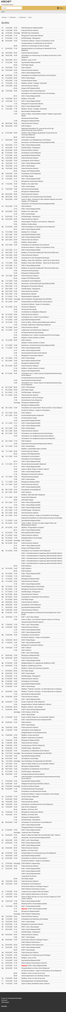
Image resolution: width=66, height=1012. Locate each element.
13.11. (8, 464)
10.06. (8, 815)
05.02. (8, 206)
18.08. (8, 727)
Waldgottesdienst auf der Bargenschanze (34, 732)
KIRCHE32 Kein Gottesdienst (30, 33)
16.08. (8, 735)
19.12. (8, 320)
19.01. (8, 255)
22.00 (15, 309)
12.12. (8, 345)
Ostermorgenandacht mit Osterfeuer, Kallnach (35, 976)
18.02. (8, 166)
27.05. (8, 863)
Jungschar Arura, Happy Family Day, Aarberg (35, 891)
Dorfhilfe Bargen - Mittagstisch (30, 38)
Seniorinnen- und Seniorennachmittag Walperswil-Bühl (38, 142)
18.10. (8, 568)
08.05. (8, 924)
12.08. (8, 740)
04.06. (8, 840)
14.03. (8, 98)
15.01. (8, 265)
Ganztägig (17, 33)
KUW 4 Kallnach (26, 340)
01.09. (8, 679)
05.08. (8, 748)
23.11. (8, 433)
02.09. (8, 676)
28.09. (8, 605)
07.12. (8, 373)
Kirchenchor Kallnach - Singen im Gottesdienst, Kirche (37, 41)
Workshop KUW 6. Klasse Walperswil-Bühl (34, 904)
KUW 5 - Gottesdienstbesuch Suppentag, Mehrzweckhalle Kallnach (41, 561)
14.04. (8, 28)
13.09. (8, 640)
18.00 (15, 224)
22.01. (8, 250)
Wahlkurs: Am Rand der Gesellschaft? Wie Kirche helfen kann (40, 253)
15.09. (8, 627)
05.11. (8, 508)
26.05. (8, 866)
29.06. (8, 774)
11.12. (8, 348)
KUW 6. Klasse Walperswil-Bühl (30, 845)
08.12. (8, 366)
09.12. (8, 361)
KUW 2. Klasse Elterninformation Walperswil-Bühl (36, 720)
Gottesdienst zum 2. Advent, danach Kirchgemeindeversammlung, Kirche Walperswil (41, 384)
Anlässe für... (13, 17)
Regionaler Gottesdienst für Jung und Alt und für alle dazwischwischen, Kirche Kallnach (37, 129)
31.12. (8, 296)
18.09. (8, 617)
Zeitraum (4, 17)
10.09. (8, 648)
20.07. (8, 758)
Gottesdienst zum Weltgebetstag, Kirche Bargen (36, 140)
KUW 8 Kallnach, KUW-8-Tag (30, 712)
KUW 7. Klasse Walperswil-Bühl (30, 699)
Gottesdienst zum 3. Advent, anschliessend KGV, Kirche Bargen (40, 335)
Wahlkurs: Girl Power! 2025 (29, 809)
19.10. (8, 551)
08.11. (8, 492)
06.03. (8, 140)
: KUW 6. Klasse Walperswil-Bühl (34, 909)
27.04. (8, 955)
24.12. (8, 307)
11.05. (8, 919)
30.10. (8, 523)
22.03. (8, 75)
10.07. (8, 764)
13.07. (8, 761)
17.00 (15, 48)
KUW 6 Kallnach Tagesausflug (30, 863)
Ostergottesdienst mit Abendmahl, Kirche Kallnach (36, 43)
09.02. (8, 194)
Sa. (3, 60)
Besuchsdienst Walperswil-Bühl (30, 111)
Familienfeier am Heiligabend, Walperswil (33, 312)
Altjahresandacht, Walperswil (30, 296)
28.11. (8, 415)
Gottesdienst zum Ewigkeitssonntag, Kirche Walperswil (38, 438)
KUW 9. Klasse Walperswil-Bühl (30, 73)
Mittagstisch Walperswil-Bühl (30, 121)
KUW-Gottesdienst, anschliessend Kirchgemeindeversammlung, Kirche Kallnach (40, 777)
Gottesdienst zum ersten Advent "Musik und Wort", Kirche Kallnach (41, 408)
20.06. (8, 799)
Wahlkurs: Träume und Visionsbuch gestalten (35, 668)
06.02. (8, 199)
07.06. (8, 830)
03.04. (8, 48)
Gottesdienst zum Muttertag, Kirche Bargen (34, 919)
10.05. (8, 922)
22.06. (8, 789)
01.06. (8, 853)
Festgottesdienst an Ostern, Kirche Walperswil (35, 968)
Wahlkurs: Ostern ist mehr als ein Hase (33, 973)
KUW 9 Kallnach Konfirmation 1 (31, 942)
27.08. (8, 686)
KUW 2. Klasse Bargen (28, 673)
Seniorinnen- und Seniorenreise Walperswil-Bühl (35, 838)
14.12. (8, 330)
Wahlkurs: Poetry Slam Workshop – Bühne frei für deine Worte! (40, 260)
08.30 (15, 78)
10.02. (8, 189)
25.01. (8, 245)
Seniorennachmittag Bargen (30, 118)
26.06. (8, 784)
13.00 (15, 325)
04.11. (8, 510)
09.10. (8, 589)
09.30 (15, 88)
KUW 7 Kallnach (26, 648)
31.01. (8, 232)
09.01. (8, 283)
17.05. (8, 891)
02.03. (8, 150)
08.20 (15, 809)
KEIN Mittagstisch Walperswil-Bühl (32, 28)
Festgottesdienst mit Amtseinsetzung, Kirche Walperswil (38, 853)
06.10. (8, 594)
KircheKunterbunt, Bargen (29, 80)
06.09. (8, 666)
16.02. (8, 168)
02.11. (8, 515)
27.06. (8, 781)
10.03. (8, 109)
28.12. (8, 299)
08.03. (8, 126)
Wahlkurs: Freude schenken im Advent (33, 337)
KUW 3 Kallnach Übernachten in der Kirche (34, 894)
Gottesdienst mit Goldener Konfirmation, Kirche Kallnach (38, 75)
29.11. (8, 413)
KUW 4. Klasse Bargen (28, 166)
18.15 (15, 815)
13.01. (8, 268)
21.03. (8, 78)
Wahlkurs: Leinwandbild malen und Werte (34, 449)
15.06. (8, 804)
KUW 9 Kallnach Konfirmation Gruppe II (33, 889)
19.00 (15, 222)
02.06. (8, 848)
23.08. (8, 707)
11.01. (8, 281)
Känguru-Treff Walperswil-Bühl (30, 88)
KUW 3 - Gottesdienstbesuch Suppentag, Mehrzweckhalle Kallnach (41, 556)
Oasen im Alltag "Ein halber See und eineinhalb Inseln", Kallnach (40, 835)
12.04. (8, 33)
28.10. (8, 533)
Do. (3, 36)
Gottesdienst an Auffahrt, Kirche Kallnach (34, 858)
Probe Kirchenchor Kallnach (29, 30)
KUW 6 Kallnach (26, 571)
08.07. (8, 766)
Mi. (3, 106)
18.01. (8, 258)
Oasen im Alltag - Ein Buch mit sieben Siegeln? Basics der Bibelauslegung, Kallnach (38, 524)
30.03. (8, 53)
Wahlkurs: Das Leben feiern (29, 184)
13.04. (8, 30)
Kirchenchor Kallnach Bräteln (30, 786)
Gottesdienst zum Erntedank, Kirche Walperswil (35, 551)
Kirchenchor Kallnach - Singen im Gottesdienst (35, 304)
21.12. (8, 317)
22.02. (8, 161)
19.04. (8, 978)
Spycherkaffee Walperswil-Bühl (30, 62)
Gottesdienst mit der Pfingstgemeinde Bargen (35, 258)
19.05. (8, 881)
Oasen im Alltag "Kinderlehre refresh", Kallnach (35, 983)
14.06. (8, 807)
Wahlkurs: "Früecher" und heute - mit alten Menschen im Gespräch (41, 689)
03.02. (8, 216)
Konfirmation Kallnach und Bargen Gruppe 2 (34, 886)
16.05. (8, 894)
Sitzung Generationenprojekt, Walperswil (33, 464)
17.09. (8, 625)
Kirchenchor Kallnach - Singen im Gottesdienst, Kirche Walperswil (41, 971)
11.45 (15, 36)
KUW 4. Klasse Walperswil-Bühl (30, 229)
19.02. (8, 163)
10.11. (8, 484)
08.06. (8, 822)
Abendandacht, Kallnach (28, 294)
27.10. (8, 535)
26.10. (8, 538)
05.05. (8, 935)
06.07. (8, 769)
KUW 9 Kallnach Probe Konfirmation (32, 945)
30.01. (8, 234)
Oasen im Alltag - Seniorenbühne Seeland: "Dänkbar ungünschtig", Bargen (41, 115)
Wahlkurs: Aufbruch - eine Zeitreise (32, 707)
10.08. (8, 745)
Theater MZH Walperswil (28, 497)
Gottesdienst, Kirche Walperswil (31, 153)
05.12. (8, 390)
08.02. (8, 197)
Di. (2, 28)
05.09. (8, 671)
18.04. (8, 981)
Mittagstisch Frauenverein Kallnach (32, 36)
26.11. (8, 428)
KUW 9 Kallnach (26, 68)
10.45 (15, 774)
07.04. (8, 38)
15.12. (8, 327)
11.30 (15, 38)
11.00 (15, 332)
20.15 (15, 464)
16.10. (8, 573)
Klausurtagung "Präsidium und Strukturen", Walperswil (37, 222)
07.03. (8, 133)
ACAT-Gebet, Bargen (27, 65)
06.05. (8, 929)
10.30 (15, 891)
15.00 (15, 619)
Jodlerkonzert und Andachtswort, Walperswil (35, 330)
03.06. (8, 843)
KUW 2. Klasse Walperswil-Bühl (30, 426)
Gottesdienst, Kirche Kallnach (30, 161)
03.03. (8, 148)
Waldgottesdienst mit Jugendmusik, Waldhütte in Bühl (38, 663)
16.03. (8, 86)
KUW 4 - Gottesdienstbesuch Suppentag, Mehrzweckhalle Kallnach (41, 558)
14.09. (8, 635)
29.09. (8, 602)
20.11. (8, 441)
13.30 (15, 166)
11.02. (8, 184)
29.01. (8, 237)
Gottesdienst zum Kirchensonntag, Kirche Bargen (36, 197)
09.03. (8, 123)
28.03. (8, 60)
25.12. (8, 302)
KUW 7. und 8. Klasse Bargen (30, 617)
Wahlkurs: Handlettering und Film (31, 666)
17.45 (15, 68)
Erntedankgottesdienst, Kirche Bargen (32, 586)
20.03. (8, 80)
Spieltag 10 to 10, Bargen (29, 232)
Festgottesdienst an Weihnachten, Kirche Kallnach (36, 302)
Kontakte (4, 1006)
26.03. (8, 68)
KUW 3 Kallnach (26, 492)
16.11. (8, 456)
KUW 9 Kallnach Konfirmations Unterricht (34, 963)
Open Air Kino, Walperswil (29, 807)
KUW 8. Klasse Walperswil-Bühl (30, 630)
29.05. (8, 858)
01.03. (8, 153)
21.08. (8, 717)
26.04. (8, 958)
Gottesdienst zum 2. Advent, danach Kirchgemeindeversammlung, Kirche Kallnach (41, 374)
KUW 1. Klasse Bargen (28, 937)
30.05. (8, 856)
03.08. (8, 751)
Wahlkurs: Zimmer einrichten (30, 735)
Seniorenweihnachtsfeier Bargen (31, 380)
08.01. (8, 286)
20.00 (15, 30)
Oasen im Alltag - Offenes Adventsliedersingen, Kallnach (38, 322)
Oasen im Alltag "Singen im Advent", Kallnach (35, 469)
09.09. (8, 655)
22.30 (15, 307)
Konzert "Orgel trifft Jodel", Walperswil (33, 702)
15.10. (8, 576)
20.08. (8, 722)
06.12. (8, 387)
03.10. (8, 599)
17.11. (8, 451)
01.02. (8, 227)
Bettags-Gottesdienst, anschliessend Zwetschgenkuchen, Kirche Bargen (41, 613)
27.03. (8, 62)
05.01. (8, 291)
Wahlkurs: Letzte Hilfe (28, 98)
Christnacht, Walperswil (28, 307)
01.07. (8, 771)
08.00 (15, 973)
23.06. (8, 786)
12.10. (8, 586)
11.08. (8, 743)
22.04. (8, 965)
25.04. (8, 960)
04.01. (8, 294)
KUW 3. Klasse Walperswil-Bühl (30, 96)
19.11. (8, 446)
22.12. (8, 314)
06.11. (8, 502)
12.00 (15, 28)
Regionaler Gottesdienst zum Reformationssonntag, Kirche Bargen (41, 518)
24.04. (8, 963)
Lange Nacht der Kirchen (29, 876)
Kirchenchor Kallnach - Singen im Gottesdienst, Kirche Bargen (40, 515)
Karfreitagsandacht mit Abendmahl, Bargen (34, 981)
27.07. (8, 753)
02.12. (8, 392)
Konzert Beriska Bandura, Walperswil (32, 415)
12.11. (8, 477)
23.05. (8, 869)
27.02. (8, 155)
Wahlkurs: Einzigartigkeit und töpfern (32, 527)
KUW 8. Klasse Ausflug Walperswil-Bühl (33, 709)
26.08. (8, 691)
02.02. (8, 219)
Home (3, 12)
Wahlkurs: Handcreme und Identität (32, 738)
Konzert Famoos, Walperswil (30, 796)
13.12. (8, 340)
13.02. (8, 176)
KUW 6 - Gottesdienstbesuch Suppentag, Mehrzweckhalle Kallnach (41, 563)
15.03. (8, 91)
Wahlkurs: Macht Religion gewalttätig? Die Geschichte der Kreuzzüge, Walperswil (39, 134)
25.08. (8, 697)
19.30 (15, 140)
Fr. (2, 48)
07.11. (8, 497)
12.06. (8, 812)
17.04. (8, 983)
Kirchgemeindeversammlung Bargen (32, 332)
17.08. (8, 730)
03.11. (8, 513)
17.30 (15, 73)
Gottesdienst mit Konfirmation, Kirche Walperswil (36, 822)
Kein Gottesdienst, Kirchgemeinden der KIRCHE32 (36, 299)
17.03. (8, 83)
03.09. (8, 673)
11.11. (8, 482)
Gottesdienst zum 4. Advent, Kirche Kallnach (35, 317)
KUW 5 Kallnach (26, 413)
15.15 (15, 101)
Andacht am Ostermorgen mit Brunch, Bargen (35, 46)
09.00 (15, 65)
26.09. (8, 607)
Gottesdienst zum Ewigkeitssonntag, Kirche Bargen (37, 433)
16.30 (15, 330)
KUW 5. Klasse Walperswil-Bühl (30, 461)
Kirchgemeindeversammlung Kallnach (33, 378)
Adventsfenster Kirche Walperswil (31, 400)
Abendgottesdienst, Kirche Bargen (31, 538)
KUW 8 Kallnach (26, 576)
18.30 (15, 184)
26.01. (8, 240)
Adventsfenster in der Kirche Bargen (32, 398)
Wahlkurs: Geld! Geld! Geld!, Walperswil (33, 495)
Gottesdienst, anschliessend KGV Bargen (33, 791)
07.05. (8, 927)
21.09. (8, 612)
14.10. (8, 579)
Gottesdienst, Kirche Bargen (29, 681)
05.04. (8, 41)
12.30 (15, 668)
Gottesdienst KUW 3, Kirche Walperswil (33, 91)
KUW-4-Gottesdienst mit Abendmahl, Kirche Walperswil (38, 227)
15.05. (8, 897)
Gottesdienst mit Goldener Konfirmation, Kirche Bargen (38, 93)
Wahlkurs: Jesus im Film (28, 60)
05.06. (8, 835)
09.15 (15, 60)
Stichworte (23, 17)
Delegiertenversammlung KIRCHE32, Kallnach (35, 784)
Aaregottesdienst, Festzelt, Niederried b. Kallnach (36, 704)
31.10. (8, 520)
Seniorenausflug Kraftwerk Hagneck (32, 622)
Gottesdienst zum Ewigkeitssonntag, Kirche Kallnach (37, 436)
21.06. (8, 796)
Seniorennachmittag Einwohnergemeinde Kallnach (36, 444)
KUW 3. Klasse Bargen (28, 446)
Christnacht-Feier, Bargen (29, 309)
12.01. (8, 276)
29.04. (8, 947)
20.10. (8, 543)
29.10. (8, 527)
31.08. (8, 681)
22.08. (8, 709)
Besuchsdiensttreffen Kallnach (30, 533)
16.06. (8, 802)
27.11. (8, 423)
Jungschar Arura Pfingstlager (30, 832)
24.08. (8, 702)
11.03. (8, 106)
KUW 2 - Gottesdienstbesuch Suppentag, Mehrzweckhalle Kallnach (41, 553)
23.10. (8, 540)
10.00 (15, 41)
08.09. (8, 658)
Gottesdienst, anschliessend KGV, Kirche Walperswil (37, 804)
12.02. (8, 179)
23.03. (8, 70)
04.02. (8, 211)
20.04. (8, 968)
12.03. (8, 101)
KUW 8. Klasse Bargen (28, 714)
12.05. (8, 916)
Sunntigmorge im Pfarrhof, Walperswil (33, 745)
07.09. (8, 663)
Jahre (30, 17)
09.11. (8, 490)
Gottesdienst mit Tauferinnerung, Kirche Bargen (35, 955)
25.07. (8, 756)
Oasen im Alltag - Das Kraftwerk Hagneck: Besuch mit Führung (40, 619)
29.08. (8, 684)
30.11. (8, 408)
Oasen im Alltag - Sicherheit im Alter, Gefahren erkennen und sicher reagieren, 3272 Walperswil (41, 200)
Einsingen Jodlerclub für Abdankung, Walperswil (36, 325)
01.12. (8, 395)
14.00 (15, 62)
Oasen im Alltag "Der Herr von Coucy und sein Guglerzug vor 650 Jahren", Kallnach (40, 897)
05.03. (8, 145)
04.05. (8, 940)
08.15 (15, 530)
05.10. (8, 597)
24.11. (8, 431)
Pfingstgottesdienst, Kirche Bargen (32, 827)
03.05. (8, 945)
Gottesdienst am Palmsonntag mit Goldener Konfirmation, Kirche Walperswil (41, 56)
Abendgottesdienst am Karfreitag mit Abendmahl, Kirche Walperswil (38, 49)
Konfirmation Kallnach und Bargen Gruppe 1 (34, 940)
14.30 (15, 735)
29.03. (8, 55)
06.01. (8, 289)
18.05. (8, 884)
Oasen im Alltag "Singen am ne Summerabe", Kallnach (37, 717)
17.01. (8, 263)
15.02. (8, 173)
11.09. (8, 642)
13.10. (8, 581)
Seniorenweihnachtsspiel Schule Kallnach (34, 353)
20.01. (8, 253)
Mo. (3, 30)
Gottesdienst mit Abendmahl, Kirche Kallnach (35, 245)
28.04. (8, 953)
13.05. (8, 906)
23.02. (8, 158)
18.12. (8, 322)
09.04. (8, 36)
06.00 (15, 46)
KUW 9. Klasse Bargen (28, 78)
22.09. (8, 610)
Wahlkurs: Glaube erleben (29, 224)
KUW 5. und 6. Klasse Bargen (30, 625)
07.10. (8, 592)
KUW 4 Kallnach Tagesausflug (30, 914)
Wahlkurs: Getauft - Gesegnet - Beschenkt (34, 83)
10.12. (8, 358)
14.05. (8, 901)
